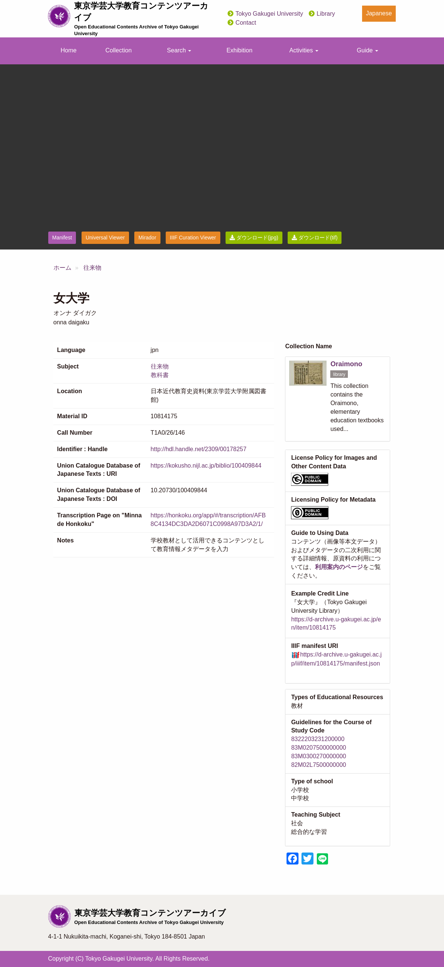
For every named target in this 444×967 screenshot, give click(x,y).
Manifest (62, 238)
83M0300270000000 (318, 756)
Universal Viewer (105, 238)
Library (326, 13)
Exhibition (239, 50)
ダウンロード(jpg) (254, 238)
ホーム (62, 267)
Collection (118, 50)
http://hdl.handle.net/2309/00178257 (199, 449)
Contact (246, 22)
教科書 (160, 375)
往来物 (92, 267)
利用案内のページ (339, 567)
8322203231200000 (317, 739)
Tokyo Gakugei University (269, 13)
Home (69, 50)
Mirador (147, 238)
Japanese (379, 13)
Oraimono (346, 364)
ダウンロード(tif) (314, 238)
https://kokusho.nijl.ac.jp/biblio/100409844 (206, 465)
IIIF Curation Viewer (193, 238)
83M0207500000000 (318, 747)
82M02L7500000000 (318, 765)
